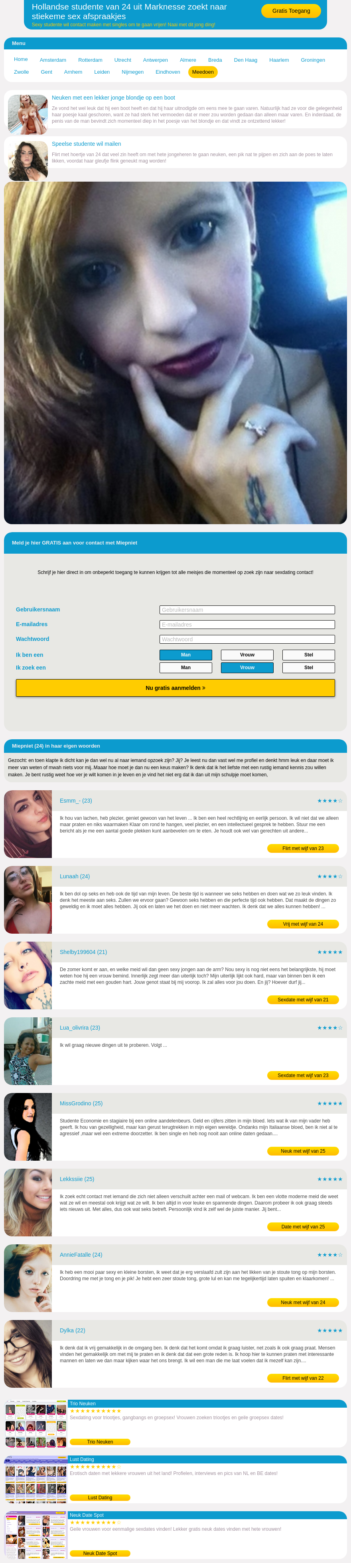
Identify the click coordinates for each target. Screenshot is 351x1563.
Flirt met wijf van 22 (302, 1378)
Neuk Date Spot (100, 1553)
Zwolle (21, 72)
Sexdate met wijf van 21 (303, 1000)
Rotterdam (90, 60)
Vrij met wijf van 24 (303, 924)
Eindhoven (168, 72)
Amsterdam (53, 60)
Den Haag (246, 60)
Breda (215, 60)
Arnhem (73, 72)
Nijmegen (133, 72)
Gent (46, 72)
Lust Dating (100, 1497)
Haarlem (279, 60)
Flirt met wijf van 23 (302, 848)
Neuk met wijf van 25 (303, 1151)
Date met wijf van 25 (303, 1227)
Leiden (102, 72)
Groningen (313, 60)
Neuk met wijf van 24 (303, 1302)
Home (21, 59)
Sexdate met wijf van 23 (303, 1075)
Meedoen (203, 72)
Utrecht (122, 60)
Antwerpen (155, 60)
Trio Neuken (100, 1442)
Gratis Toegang (291, 11)
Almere (188, 60)
